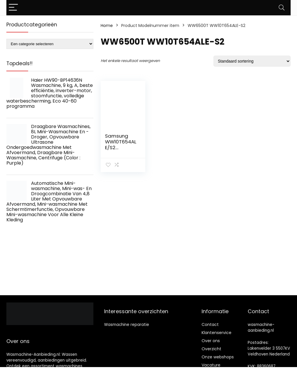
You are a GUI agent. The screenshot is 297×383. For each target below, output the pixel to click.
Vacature (211, 365)
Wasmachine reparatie (126, 324)
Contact (210, 324)
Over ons (211, 341)
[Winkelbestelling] (252, 61)
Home (107, 25)
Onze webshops (218, 357)
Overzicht (211, 349)
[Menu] (13, 7)
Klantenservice (216, 332)
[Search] (282, 7)
